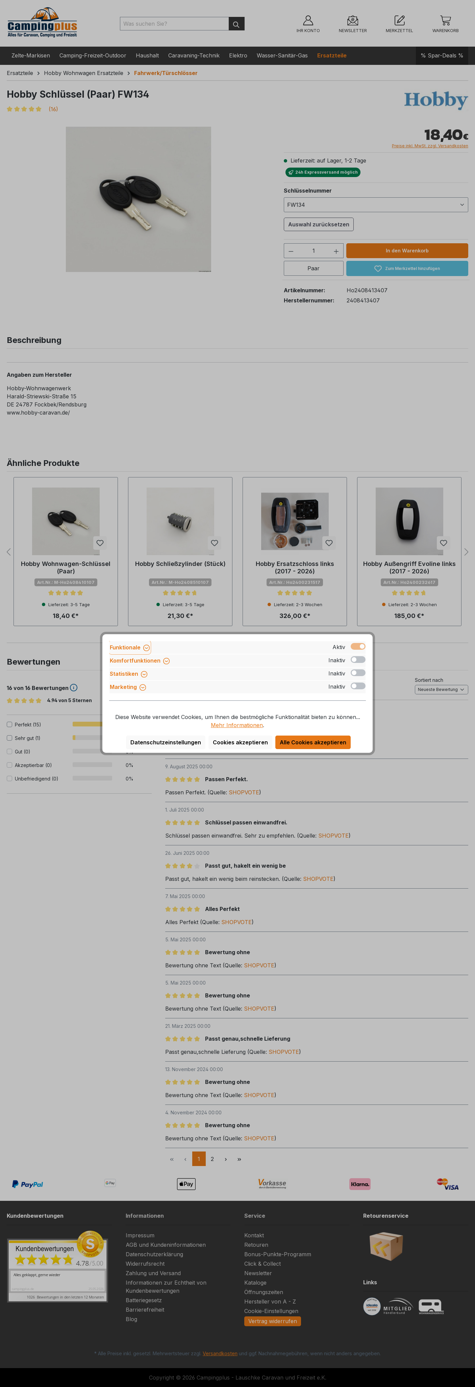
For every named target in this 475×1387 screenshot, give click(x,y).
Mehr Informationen (237, 725)
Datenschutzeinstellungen (165, 742)
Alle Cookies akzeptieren (313, 742)
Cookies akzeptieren (240, 742)
